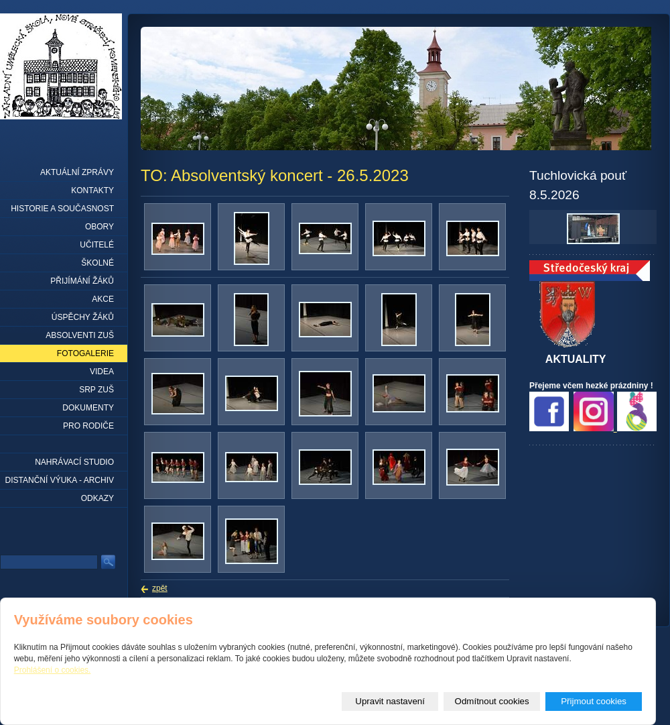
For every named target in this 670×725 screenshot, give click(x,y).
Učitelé (97, 244)
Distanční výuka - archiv (59, 480)
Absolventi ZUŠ (80, 335)
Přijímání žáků (82, 281)
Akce (103, 299)
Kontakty (92, 190)
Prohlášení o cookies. (52, 670)
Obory (99, 226)
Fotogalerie (85, 353)
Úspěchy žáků (83, 317)
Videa (102, 371)
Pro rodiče (88, 426)
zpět (160, 588)
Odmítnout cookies (492, 701)
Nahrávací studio (74, 462)
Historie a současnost (62, 208)
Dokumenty (88, 407)
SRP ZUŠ (96, 389)
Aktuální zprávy (77, 172)
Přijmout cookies (593, 701)
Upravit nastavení (390, 701)
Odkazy (97, 498)
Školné (97, 263)
